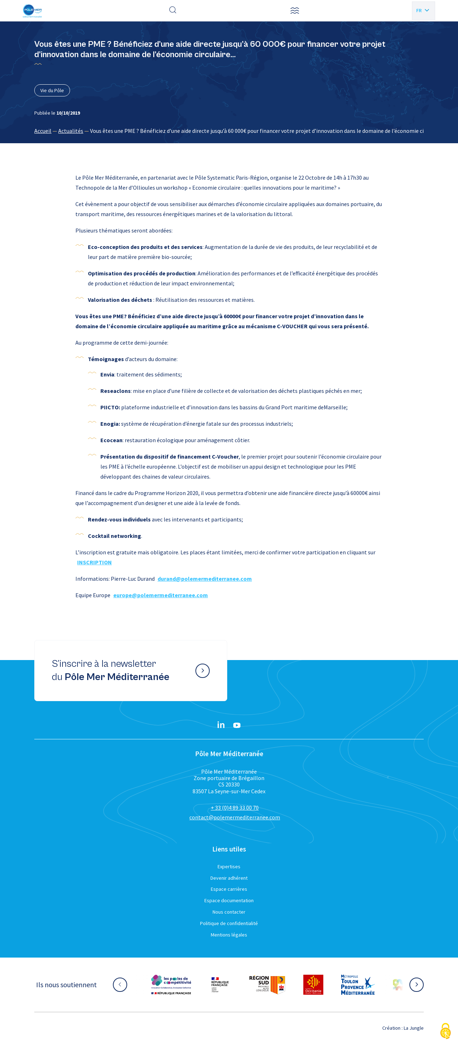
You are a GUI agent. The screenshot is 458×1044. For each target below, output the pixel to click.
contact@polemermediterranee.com (234, 817)
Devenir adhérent (229, 878)
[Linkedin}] (221, 725)
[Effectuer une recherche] (173, 11)
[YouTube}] (236, 725)
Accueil (42, 130)
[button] (295, 11)
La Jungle (414, 1028)
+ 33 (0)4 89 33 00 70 (235, 807)
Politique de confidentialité (229, 923)
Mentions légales (229, 934)
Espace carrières (229, 889)
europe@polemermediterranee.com (160, 595)
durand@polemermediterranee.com (205, 578)
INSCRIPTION (94, 562)
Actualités (70, 130)
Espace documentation (229, 900)
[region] (229, 131)
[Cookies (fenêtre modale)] (445, 1031)
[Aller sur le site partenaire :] (171, 985)
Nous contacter (229, 912)
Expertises (229, 866)
